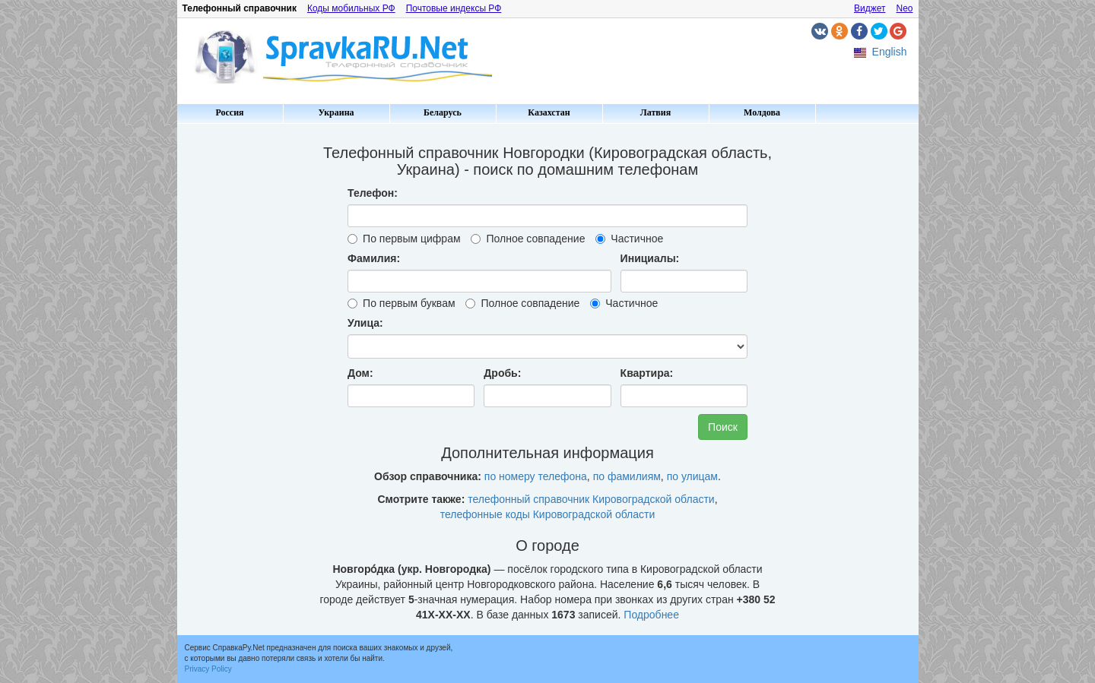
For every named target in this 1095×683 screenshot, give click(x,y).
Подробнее (651, 615)
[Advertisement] (241, 357)
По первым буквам (401, 303)
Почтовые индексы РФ (454, 8)
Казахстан (549, 112)
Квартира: (647, 373)
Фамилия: (374, 258)
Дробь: (502, 373)
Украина (336, 112)
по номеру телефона (535, 476)
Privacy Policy (208, 669)
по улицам (692, 476)
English (889, 52)
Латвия (655, 112)
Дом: (360, 373)
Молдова (762, 112)
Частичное (629, 238)
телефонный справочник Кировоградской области (591, 499)
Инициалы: (650, 258)
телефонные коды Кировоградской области (547, 514)
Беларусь (443, 112)
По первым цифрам (404, 238)
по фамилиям (627, 476)
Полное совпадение (528, 238)
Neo (904, 8)
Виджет (870, 8)
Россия (229, 112)
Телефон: (373, 193)
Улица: (365, 323)
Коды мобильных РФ (351, 8)
